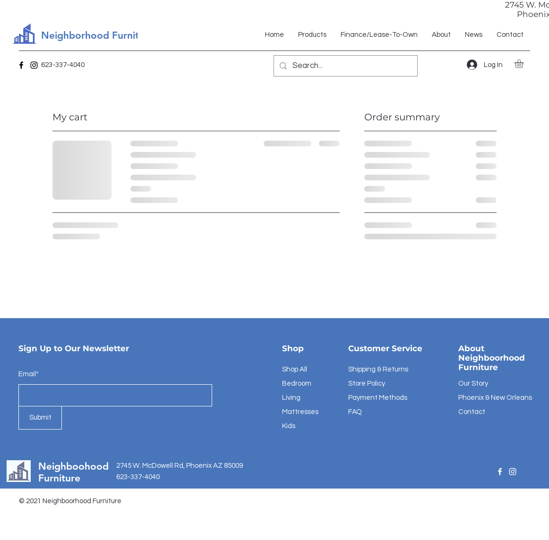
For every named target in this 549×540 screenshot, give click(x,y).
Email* (28, 374)
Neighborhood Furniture (97, 35)
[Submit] (40, 418)
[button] (524, 63)
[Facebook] (21, 65)
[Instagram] (34, 65)
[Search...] (344, 66)
